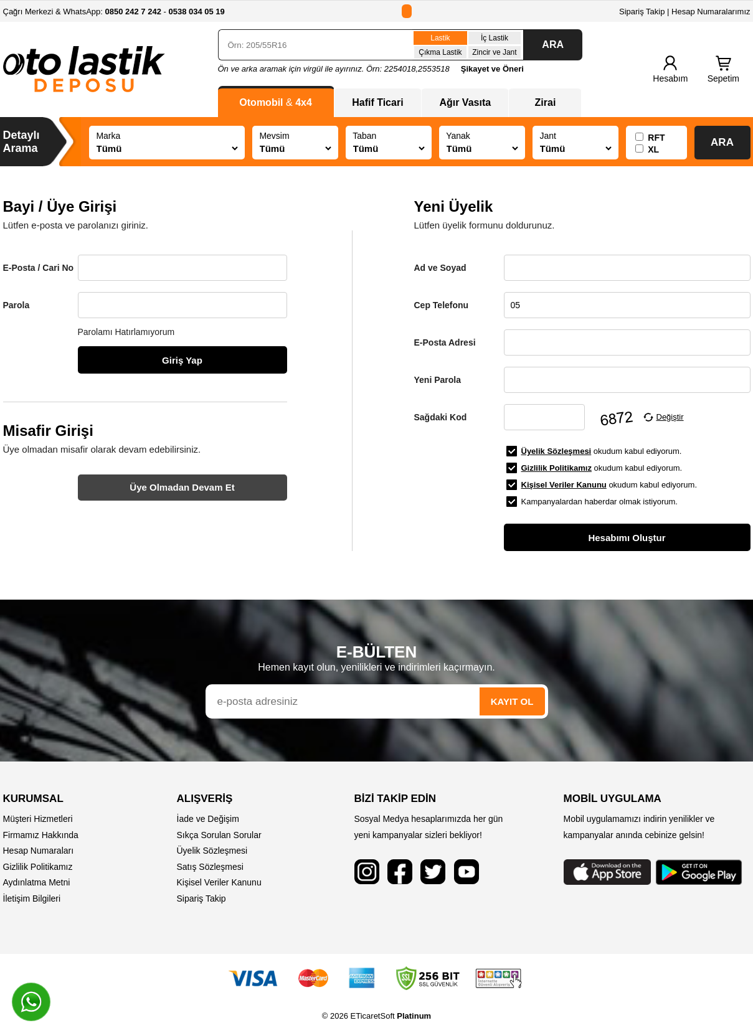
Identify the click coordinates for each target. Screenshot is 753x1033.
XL (653, 149)
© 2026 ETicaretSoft (376, 1016)
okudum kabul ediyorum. (601, 451)
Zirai (545, 102)
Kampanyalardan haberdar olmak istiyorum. (599, 501)
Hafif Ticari (377, 102)
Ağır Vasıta (465, 102)
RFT (656, 138)
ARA (553, 44)
